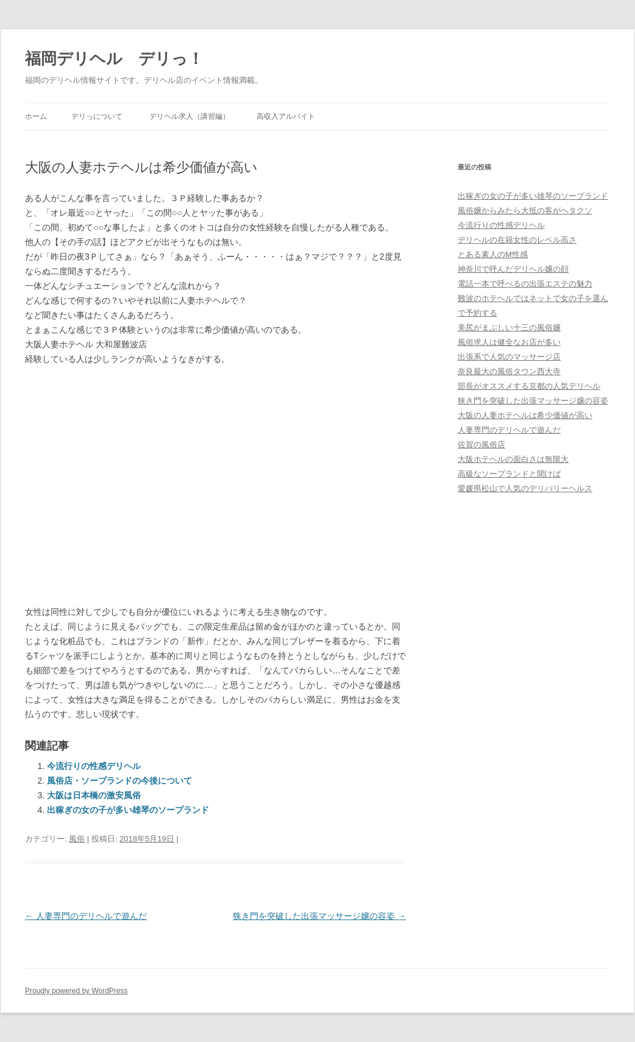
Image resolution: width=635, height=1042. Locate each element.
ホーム (36, 116)
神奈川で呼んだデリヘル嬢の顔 (513, 269)
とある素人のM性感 (493, 254)
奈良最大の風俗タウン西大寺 (509, 371)
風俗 (77, 838)
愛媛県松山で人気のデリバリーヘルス (525, 488)
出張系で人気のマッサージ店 (509, 356)
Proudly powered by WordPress (76, 991)
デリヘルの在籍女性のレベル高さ (517, 239)
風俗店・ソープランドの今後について (119, 780)
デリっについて (96, 116)
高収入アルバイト (286, 116)
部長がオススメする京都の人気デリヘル (529, 386)
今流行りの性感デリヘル (94, 766)
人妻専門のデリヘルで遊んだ (86, 916)
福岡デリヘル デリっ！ (114, 58)
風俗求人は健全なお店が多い (509, 342)
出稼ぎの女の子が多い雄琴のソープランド (128, 810)
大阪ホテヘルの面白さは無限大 (513, 459)
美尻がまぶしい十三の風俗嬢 (509, 327)
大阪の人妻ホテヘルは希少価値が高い (525, 415)
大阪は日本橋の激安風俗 (94, 795)
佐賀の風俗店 (481, 444)
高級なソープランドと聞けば (509, 473)
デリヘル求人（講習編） (189, 116)
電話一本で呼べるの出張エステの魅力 (525, 283)
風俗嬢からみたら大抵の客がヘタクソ (525, 210)
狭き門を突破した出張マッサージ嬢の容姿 (319, 916)
